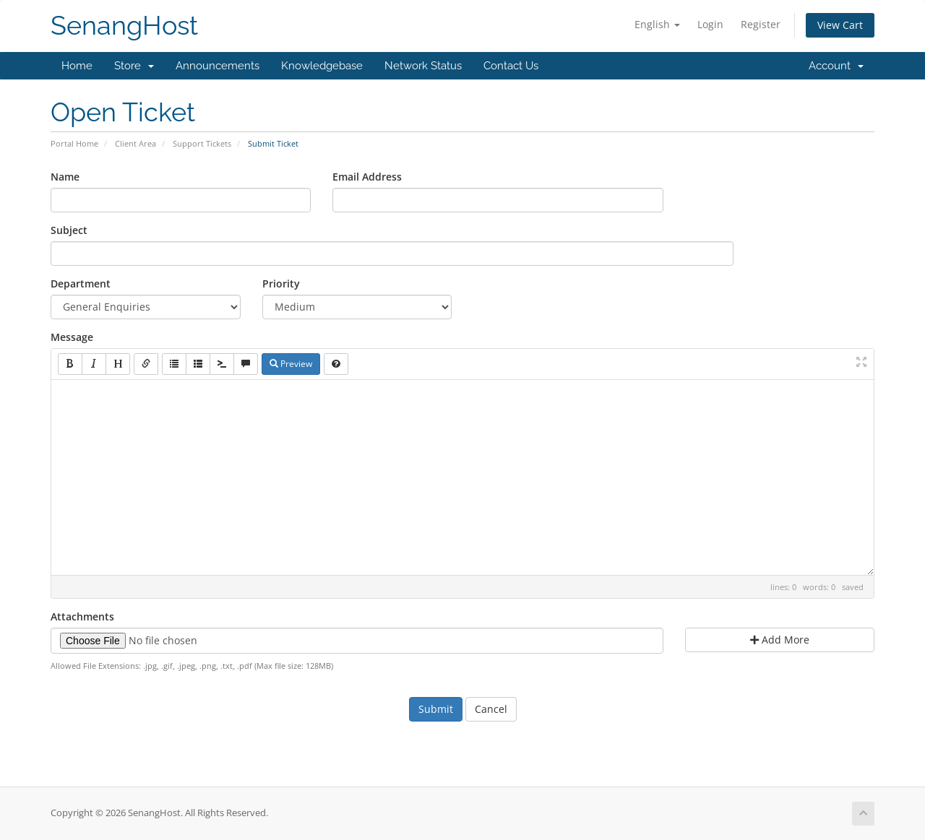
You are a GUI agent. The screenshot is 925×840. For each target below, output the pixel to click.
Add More (779, 639)
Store (134, 65)
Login (710, 24)
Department (81, 283)
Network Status (423, 65)
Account (836, 65)
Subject (69, 230)
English (657, 24)
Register (760, 24)
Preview (291, 364)
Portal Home (74, 143)
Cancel (491, 709)
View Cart (840, 25)
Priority (281, 283)
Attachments (82, 616)
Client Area (135, 143)
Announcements (217, 65)
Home (76, 65)
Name (65, 176)
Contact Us (510, 65)
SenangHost (124, 25)
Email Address (367, 176)
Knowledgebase (322, 65)
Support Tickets (202, 143)
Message (72, 337)
